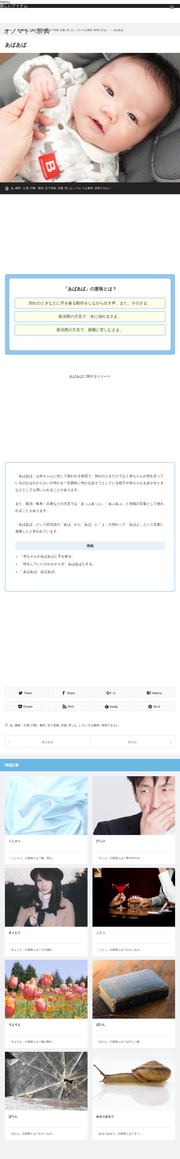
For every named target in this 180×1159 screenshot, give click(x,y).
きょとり (14, 932)
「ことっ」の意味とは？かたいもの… (119, 948)
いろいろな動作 (83, 188)
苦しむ (69, 188)
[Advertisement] (90, 232)
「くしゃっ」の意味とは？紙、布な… (32, 857)
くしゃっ (14, 840)
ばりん (13, 1115)
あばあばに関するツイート (90, 376)
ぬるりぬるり (105, 1115)
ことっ (100, 932)
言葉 (60, 188)
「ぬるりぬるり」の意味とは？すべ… (119, 1132)
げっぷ (100, 840)
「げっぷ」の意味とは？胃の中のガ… (119, 857)
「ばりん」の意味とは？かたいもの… (32, 1132)
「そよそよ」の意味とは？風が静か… (32, 1040)
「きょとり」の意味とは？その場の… (32, 948)
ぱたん (100, 1024)
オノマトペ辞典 (27, 31)
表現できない (103, 188)
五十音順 (50, 188)
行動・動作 (37, 188)
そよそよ (14, 1024)
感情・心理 (22, 188)
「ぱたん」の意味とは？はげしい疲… (119, 1040)
